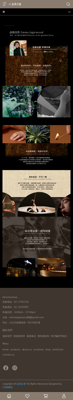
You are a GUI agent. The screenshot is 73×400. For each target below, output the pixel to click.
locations (38, 349)
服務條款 (31, 336)
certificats (58, 349)
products (15, 349)
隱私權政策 (43, 336)
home (5, 349)
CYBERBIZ (7, 387)
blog (48, 349)
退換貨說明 (19, 336)
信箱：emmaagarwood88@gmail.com (23, 317)
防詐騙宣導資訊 (59, 336)
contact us (8, 354)
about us (27, 349)
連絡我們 (7, 336)
